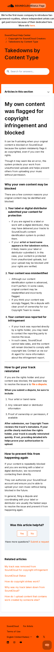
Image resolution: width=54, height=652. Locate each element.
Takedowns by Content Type (23, 41)
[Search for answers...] (27, 71)
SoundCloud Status (15, 575)
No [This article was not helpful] (32, 533)
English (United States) (19, 637)
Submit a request (39, 541)
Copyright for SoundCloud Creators (27, 38)
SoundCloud (13, 626)
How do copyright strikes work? (22, 581)
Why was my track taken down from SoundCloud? (25, 589)
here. (32, 25)
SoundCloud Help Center (18, 35)
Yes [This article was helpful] (22, 533)
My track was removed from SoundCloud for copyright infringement (26, 568)
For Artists (28, 626)
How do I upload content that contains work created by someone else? (26, 598)
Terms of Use (13, 631)
